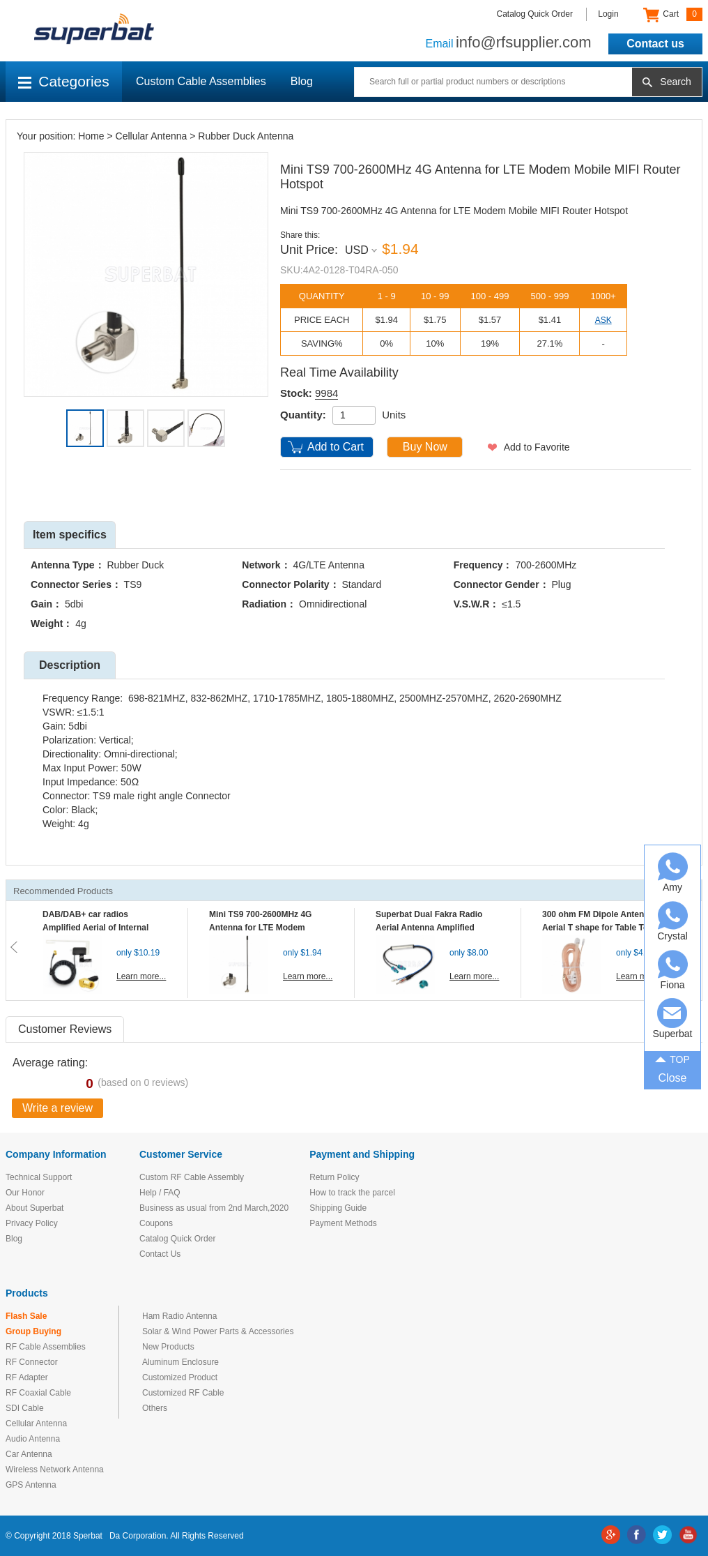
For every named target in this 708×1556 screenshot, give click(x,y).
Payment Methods (343, 1223)
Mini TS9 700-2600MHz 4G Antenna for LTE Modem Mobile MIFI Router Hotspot (263, 927)
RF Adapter (27, 1377)
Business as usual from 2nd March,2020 (213, 1208)
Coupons (156, 1223)
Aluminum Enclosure (180, 1362)
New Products (168, 1347)
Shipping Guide (338, 1208)
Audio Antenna (33, 1439)
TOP (672, 1058)
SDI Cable (25, 1408)
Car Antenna (29, 1454)
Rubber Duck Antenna (245, 136)
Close (673, 1078)
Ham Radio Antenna (179, 1316)
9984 (326, 393)
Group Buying (33, 1331)
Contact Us (159, 1254)
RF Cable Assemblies (46, 1347)
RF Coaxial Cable (38, 1393)
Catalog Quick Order (535, 14)
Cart (672, 14)
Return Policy (334, 1177)
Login (608, 14)
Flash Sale (26, 1316)
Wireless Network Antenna (55, 1469)
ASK (603, 320)
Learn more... (141, 976)
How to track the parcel (352, 1193)
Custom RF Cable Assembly (191, 1177)
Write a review (57, 1108)
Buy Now (425, 447)
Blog (302, 81)
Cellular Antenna (151, 136)
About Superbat (34, 1208)
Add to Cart (335, 447)
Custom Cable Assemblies (201, 81)
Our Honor (25, 1193)
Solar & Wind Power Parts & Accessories (217, 1331)
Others (154, 1408)
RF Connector (32, 1362)
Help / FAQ (159, 1193)
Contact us (655, 44)
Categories (63, 81)
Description (69, 665)
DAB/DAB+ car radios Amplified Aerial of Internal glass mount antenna (95, 927)
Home (91, 136)
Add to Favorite (537, 447)
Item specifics (70, 535)
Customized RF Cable (183, 1393)
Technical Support (39, 1177)
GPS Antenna (31, 1485)
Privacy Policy (32, 1223)
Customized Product (179, 1377)
